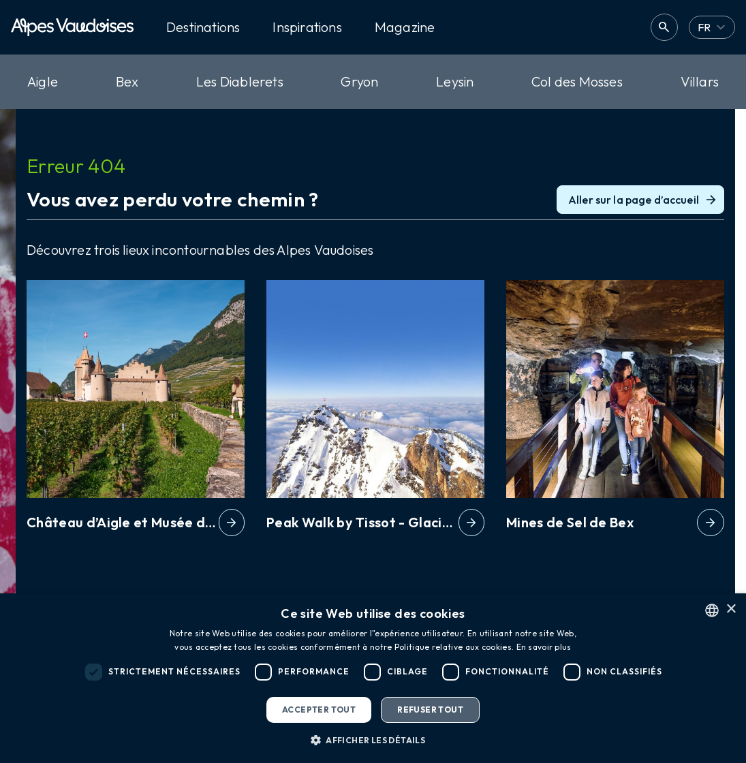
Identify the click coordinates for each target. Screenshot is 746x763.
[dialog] (373, 678)
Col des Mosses (577, 81)
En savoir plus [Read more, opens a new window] (544, 647)
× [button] (731, 609)
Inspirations (307, 27)
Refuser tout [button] (430, 709)
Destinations (203, 27)
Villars (700, 81)
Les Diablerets (239, 81)
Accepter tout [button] (319, 709)
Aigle (42, 81)
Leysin (454, 81)
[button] (373, 740)
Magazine (405, 27)
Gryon (359, 81)
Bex (127, 81)
